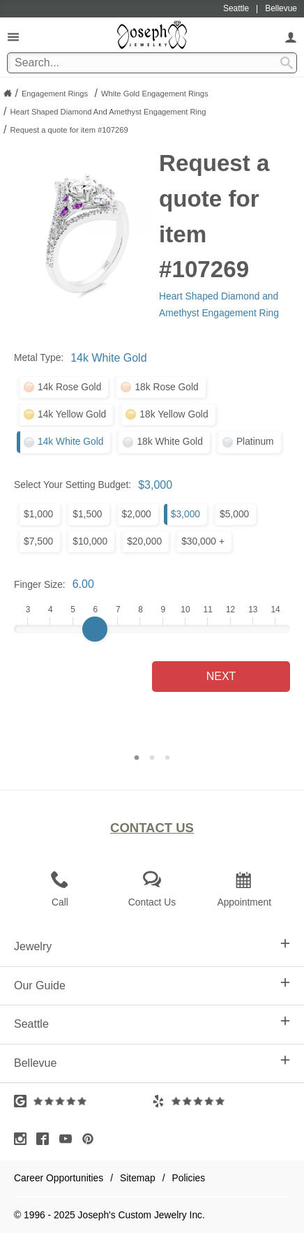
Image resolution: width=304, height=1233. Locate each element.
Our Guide (152, 984)
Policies (189, 1177)
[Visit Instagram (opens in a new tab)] (23, 1139)
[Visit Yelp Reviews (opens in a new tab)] (221, 1101)
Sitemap (137, 1177)
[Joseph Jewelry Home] (7, 93)
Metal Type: (38, 357)
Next (221, 676)
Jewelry (152, 945)
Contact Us (152, 827)
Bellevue (152, 1062)
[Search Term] (152, 62)
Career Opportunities (58, 1177)
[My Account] (290, 36)
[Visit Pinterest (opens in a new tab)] (91, 1139)
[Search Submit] (286, 62)
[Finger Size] (152, 629)
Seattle (152, 1023)
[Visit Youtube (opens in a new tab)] (69, 1139)
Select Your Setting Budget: (72, 484)
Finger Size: (40, 584)
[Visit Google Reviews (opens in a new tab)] (83, 1101)
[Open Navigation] (13, 36)
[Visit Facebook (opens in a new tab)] (46, 1139)
